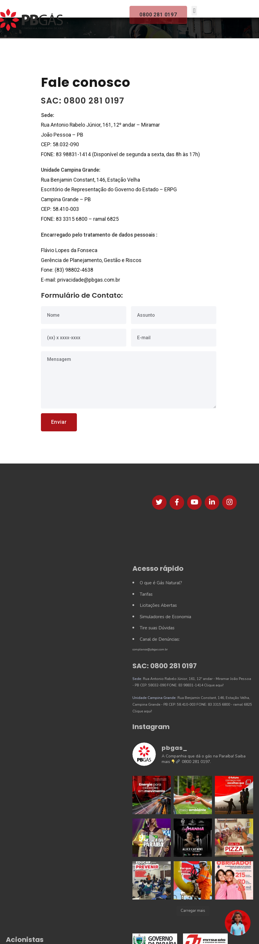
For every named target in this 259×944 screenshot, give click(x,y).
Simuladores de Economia (165, 617)
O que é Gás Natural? (161, 583)
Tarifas (146, 594)
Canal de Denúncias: (160, 639)
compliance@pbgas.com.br (150, 649)
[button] (238, 922)
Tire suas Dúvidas (157, 628)
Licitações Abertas (158, 605)
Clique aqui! (214, 685)
